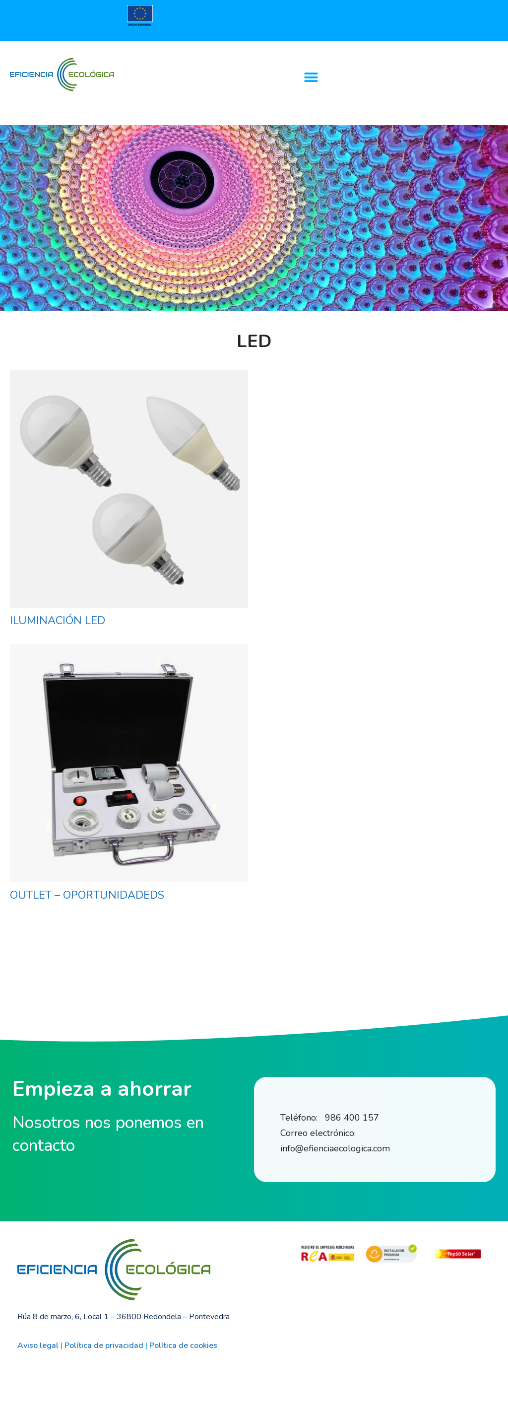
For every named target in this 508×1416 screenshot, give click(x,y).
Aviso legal (38, 1345)
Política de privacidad (103, 1345)
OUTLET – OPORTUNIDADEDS (87, 895)
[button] (311, 77)
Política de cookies (183, 1345)
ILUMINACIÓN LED (57, 620)
